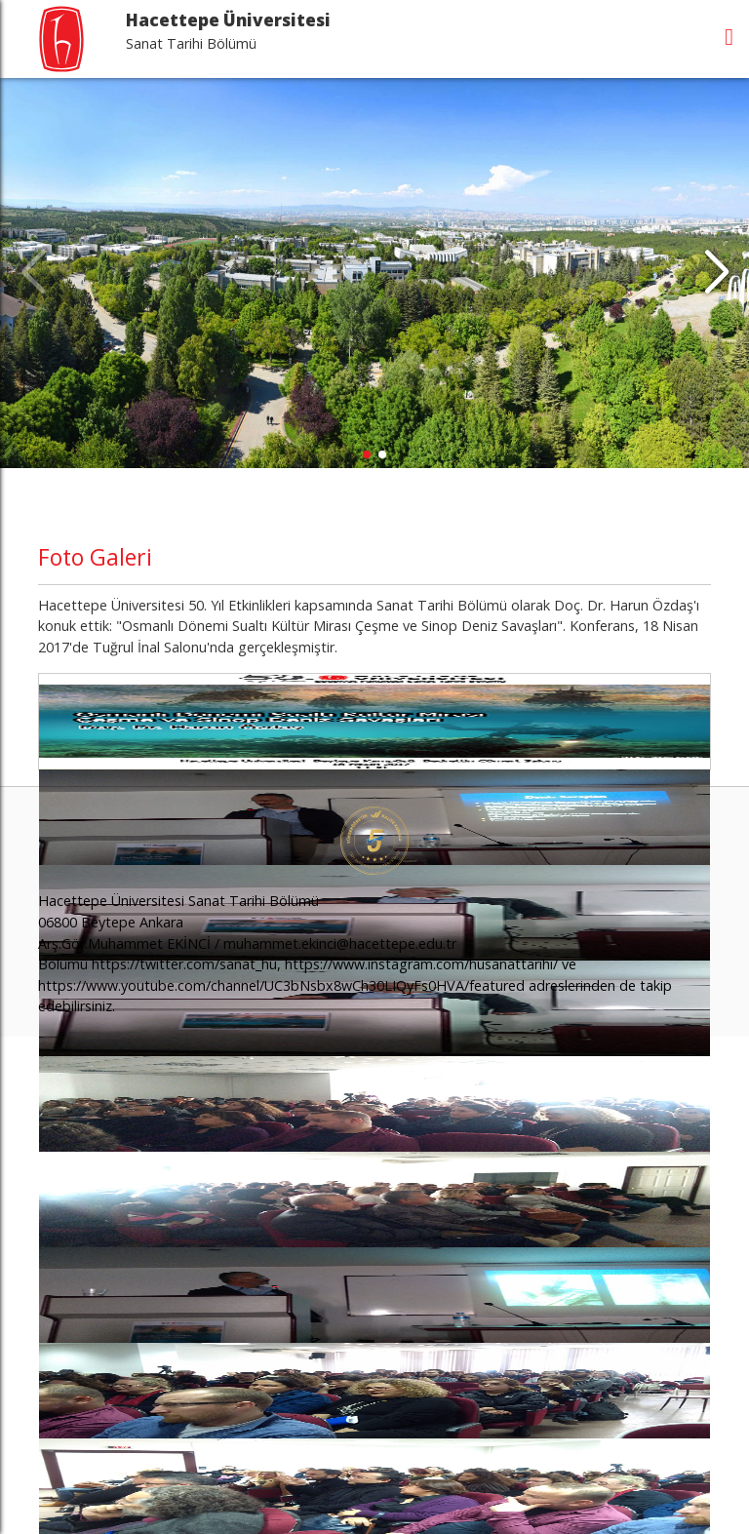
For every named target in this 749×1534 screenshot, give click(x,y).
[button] (716, 273)
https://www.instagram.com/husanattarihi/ (421, 964)
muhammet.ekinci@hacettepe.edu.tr (339, 943)
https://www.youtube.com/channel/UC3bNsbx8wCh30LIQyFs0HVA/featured (281, 985)
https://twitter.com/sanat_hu (184, 964)
